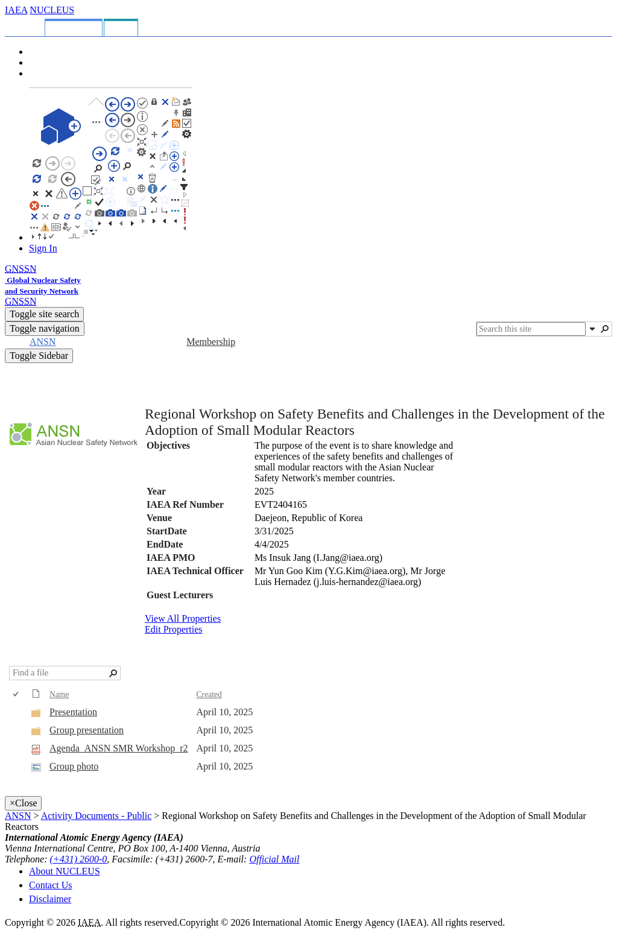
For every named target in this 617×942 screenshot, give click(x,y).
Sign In (43, 248)
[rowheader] (18, 713)
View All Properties (183, 618)
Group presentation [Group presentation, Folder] (86, 730)
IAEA (16, 10)
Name (59, 694)
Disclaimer (50, 899)
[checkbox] (16, 694)
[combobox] (531, 329)
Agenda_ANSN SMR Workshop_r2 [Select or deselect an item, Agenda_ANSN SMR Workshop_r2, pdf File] (118, 748)
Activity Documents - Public (96, 816)
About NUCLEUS (64, 871)
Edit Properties (174, 629)
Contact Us (50, 885)
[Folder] (36, 715)
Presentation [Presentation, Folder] (73, 712)
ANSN (18, 816)
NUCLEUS (52, 10)
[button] (592, 328)
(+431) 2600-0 (78, 859)
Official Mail (274, 859)
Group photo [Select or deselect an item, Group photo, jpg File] (73, 766)
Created (209, 694)
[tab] (26, 26)
